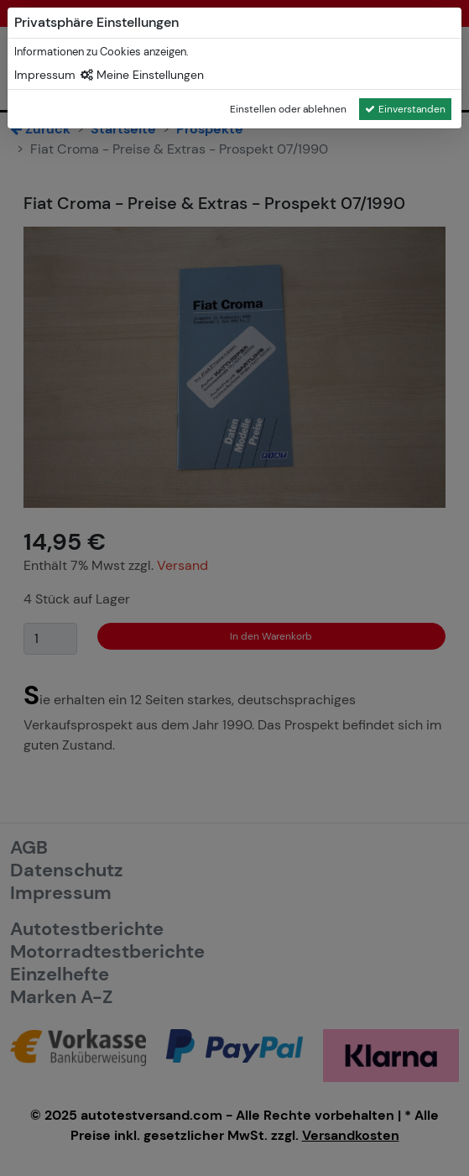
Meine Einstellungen (142, 74)
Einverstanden (405, 109)
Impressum (45, 74)
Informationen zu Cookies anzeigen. (101, 51)
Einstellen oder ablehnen (288, 109)
